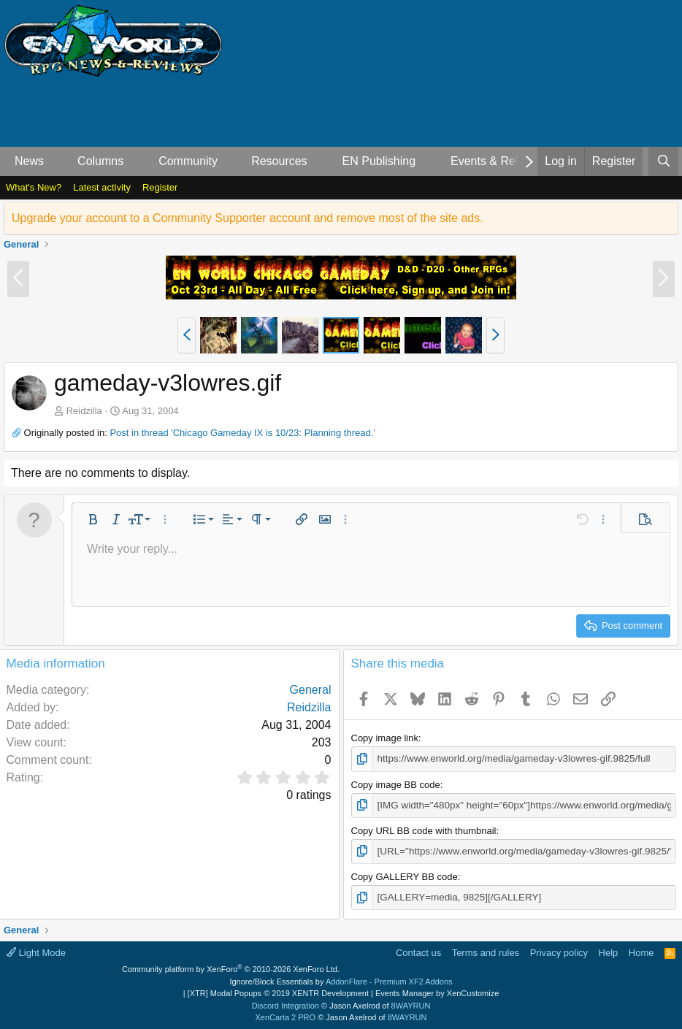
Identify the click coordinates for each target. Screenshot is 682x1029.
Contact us (418, 950)
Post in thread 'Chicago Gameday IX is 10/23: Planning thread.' (242, 432)
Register (159, 187)
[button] (55, 161)
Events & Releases (500, 161)
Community (188, 161)
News (29, 161)
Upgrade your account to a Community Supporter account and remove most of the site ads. (247, 218)
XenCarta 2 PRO (286, 1015)
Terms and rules (485, 950)
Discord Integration (285, 1003)
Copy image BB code (395, 784)
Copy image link (385, 737)
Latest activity (102, 187)
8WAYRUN (411, 1003)
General (311, 690)
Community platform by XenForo (231, 967)
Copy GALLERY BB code (404, 875)
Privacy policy (559, 950)
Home (641, 950)
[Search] (663, 161)
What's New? (33, 187)
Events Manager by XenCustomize (437, 991)
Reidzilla (84, 410)
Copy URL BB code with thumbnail (424, 829)
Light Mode (36, 950)
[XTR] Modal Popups (278, 991)
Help (608, 950)
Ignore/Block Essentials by (340, 979)
